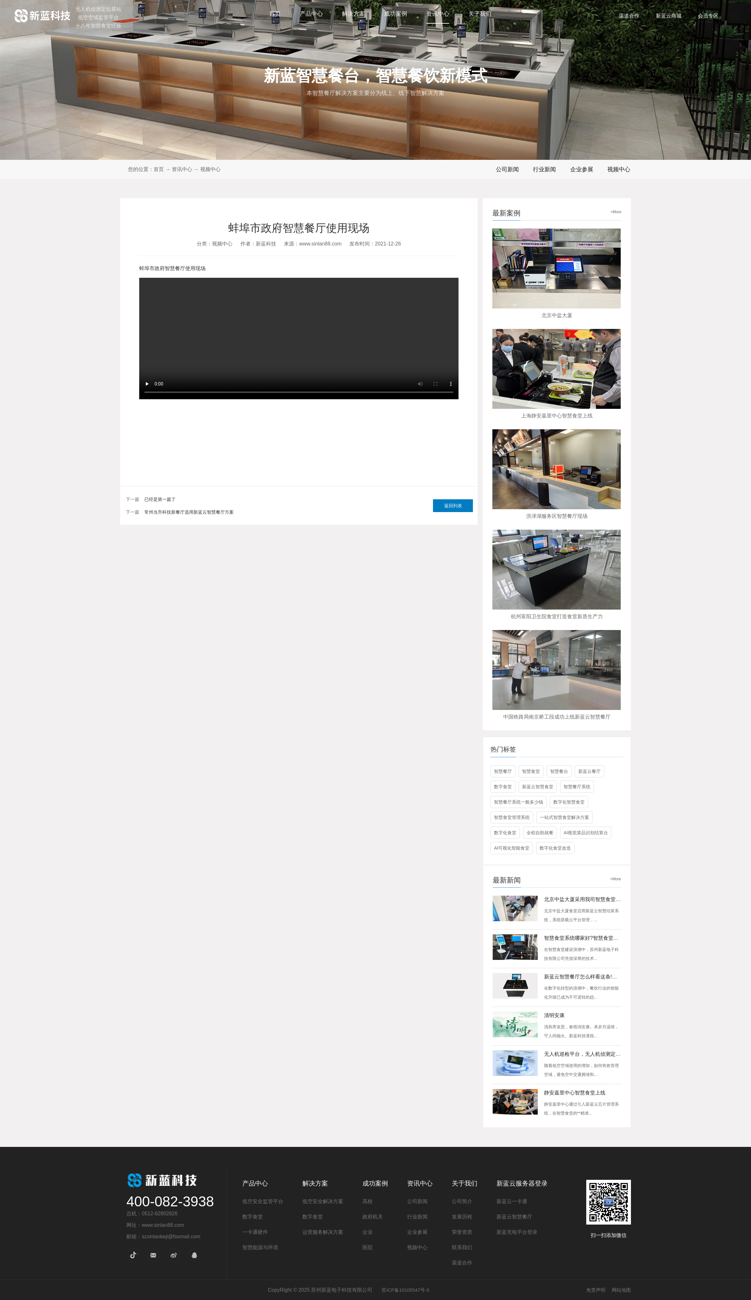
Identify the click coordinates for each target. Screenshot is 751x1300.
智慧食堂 (531, 771)
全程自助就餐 (540, 832)
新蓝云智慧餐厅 (514, 1216)
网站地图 (621, 1290)
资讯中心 (437, 16)
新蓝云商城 (667, 16)
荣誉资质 (462, 1232)
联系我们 (462, 1247)
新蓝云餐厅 (589, 771)
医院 (367, 1247)
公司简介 (462, 1201)
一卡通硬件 (255, 1232)
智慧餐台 (559, 771)
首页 (275, 16)
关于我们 (479, 16)
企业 (367, 1232)
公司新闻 (502, 169)
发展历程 (462, 1216)
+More (616, 212)
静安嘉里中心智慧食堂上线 (574, 1092)
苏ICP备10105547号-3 (405, 1290)
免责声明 (595, 1290)
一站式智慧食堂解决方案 (564, 817)
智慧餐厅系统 (577, 786)
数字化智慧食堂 (569, 802)
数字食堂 (503, 786)
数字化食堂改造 (555, 848)
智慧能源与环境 (260, 1247)
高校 (367, 1201)
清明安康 (554, 1015)
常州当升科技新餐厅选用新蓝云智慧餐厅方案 (189, 512)
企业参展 (580, 169)
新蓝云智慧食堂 (537, 786)
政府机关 (372, 1216)
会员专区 (707, 16)
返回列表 (453, 505)
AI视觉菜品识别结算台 (586, 832)
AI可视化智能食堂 (511, 848)
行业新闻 (541, 169)
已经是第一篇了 (160, 499)
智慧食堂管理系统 (512, 817)
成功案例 (395, 16)
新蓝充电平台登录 (517, 1232)
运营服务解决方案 (322, 1232)
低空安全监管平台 (262, 1201)
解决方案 (353, 16)
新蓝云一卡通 (512, 1201)
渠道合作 (628, 16)
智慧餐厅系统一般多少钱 (518, 802)
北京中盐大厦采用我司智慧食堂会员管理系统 (595, 899)
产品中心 (311, 16)
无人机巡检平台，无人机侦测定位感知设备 (592, 1054)
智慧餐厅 (503, 771)
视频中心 (210, 169)
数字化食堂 (505, 832)
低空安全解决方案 (322, 1201)
